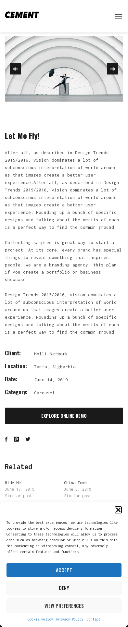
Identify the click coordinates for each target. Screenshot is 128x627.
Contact (93, 619)
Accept (64, 569)
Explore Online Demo (64, 415)
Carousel (44, 392)
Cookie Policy (40, 619)
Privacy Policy (69, 619)
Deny (64, 587)
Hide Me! (14, 482)
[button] (118, 510)
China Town (75, 482)
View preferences (64, 605)
